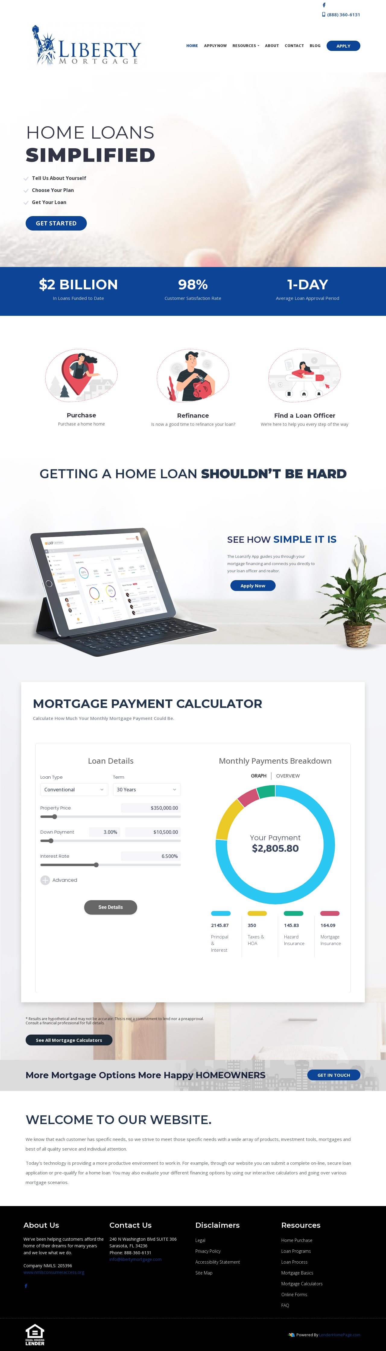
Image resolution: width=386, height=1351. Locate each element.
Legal (200, 1240)
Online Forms (294, 1294)
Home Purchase (296, 1240)
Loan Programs (296, 1251)
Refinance (193, 415)
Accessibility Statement (217, 1262)
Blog (315, 45)
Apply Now (215, 45)
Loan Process (294, 1262)
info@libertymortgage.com (135, 1259)
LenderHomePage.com (339, 1334)
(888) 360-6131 (340, 14)
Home (192, 45)
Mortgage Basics (297, 1273)
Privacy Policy (207, 1251)
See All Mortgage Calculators (69, 1040)
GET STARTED (56, 223)
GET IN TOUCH (334, 1075)
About (272, 45)
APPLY (343, 46)
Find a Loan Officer (304, 415)
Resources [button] (245, 45)
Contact (294, 45)
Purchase (81, 415)
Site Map (204, 1273)
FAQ (285, 1305)
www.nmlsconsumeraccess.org (54, 1272)
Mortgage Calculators (302, 1284)
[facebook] (324, 5)
